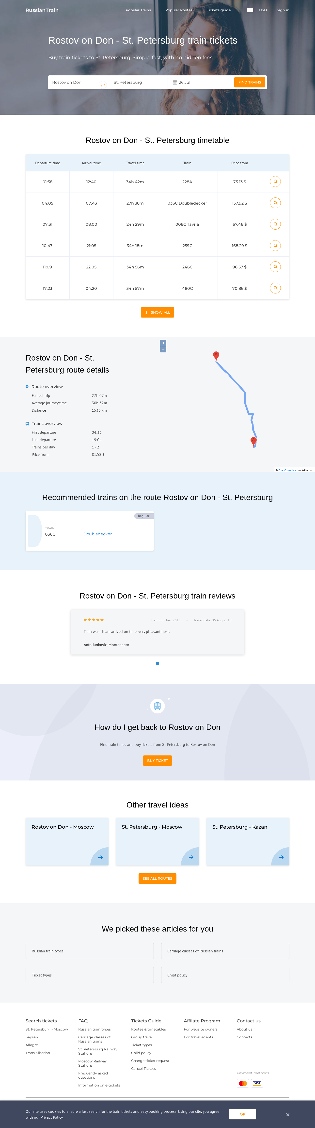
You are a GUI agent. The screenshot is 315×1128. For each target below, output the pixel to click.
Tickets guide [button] (219, 10)
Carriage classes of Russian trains (94, 1017)
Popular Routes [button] (179, 10)
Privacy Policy (52, 1117)
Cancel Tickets (143, 1046)
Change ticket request (150, 1038)
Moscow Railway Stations (92, 1041)
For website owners (201, 1007)
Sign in (283, 10)
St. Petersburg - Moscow (47, 1007)
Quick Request (270, 1084)
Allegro (32, 1022)
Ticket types (141, 1022)
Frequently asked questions (93, 1053)
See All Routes (157, 856)
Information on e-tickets (99, 1063)
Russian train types (94, 1007)
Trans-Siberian (38, 1030)
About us (244, 1007)
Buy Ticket (157, 738)
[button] (250, 10)
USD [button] (263, 10)
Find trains (249, 82)
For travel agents (198, 1015)
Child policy (141, 1030)
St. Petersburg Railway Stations (97, 1029)
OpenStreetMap (288, 456)
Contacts (244, 1015)
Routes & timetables (148, 1007)
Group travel (142, 1015)
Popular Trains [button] (139, 10)
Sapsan (32, 1015)
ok (242, 1114)
